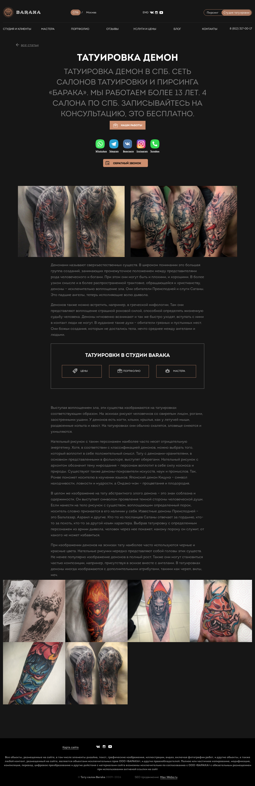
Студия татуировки (236, 12)
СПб (76, 12)
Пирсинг (212, 12)
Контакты (209, 29)
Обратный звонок (127, 163)
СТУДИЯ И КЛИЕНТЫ (15, 29)
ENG (146, 12)
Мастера (48, 29)
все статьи (30, 45)
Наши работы (127, 125)
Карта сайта (71, 747)
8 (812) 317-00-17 (241, 28)
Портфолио (80, 29)
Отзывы (112, 29)
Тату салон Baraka (93, 777)
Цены (80, 371)
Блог (177, 29)
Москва (91, 12)
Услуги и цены (144, 29)
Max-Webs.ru (168, 777)
